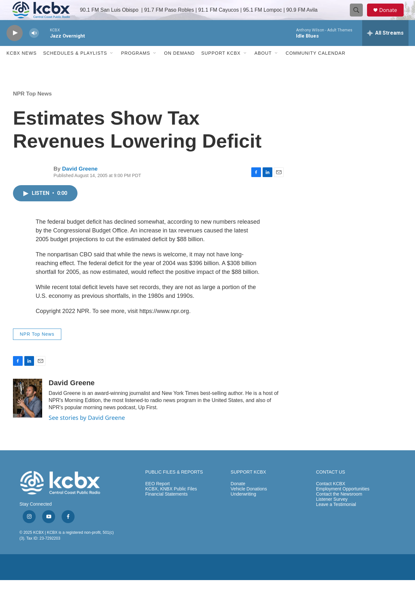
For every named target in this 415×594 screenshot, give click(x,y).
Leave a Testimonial (336, 518)
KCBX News (21, 67)
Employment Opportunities (343, 502)
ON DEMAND (179, 67)
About (263, 67)
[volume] (34, 47)
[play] (14, 47)
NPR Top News (32, 108)
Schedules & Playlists (75, 67)
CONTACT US (330, 486)
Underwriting (243, 508)
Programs (135, 67)
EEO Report (157, 497)
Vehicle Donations (249, 502)
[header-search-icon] (359, 17)
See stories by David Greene (87, 432)
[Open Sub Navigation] (111, 67)
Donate (392, 17)
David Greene (80, 183)
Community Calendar (315, 67)
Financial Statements (166, 508)
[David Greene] (27, 412)
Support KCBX (221, 67)
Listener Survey (332, 513)
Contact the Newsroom (339, 508)
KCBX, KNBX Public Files (171, 502)
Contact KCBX (330, 497)
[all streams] (385, 47)
